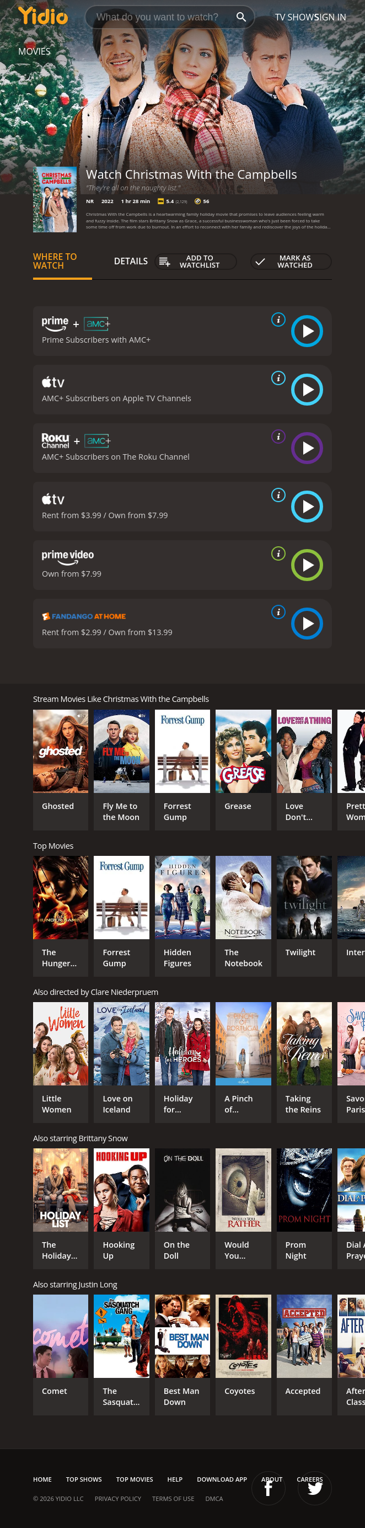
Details (131, 261)
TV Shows (297, 17)
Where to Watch (55, 261)
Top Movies (134, 1479)
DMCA (214, 1498)
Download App (222, 1479)
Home (42, 1479)
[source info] (276, 319)
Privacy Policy (118, 1498)
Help (175, 1479)
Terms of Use (173, 1498)
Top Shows (84, 1479)
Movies (34, 51)
